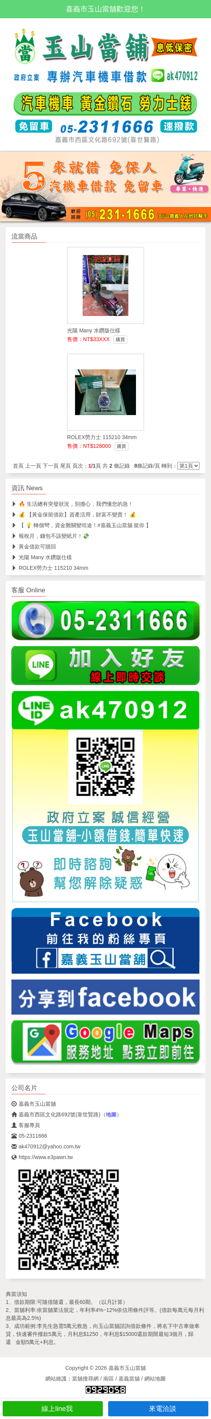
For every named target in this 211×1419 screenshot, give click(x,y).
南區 (108, 1379)
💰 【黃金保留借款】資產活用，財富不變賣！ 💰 (73, 514)
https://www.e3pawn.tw (42, 1157)
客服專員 (25, 1125)
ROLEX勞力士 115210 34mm (49, 568)
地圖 (111, 1114)
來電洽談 (158, 1409)
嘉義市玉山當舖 (33, 1104)
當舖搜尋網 (85, 1379)
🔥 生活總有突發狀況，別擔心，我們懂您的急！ (72, 504)
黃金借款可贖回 (33, 547)
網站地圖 (155, 1379)
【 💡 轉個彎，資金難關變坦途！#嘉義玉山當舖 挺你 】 (81, 525)
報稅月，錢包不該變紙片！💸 (50, 536)
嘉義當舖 (129, 1379)
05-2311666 (29, 1136)
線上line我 (53, 1409)
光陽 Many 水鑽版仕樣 (41, 557)
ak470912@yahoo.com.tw (45, 1146)
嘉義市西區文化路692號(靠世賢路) (56, 1114)
